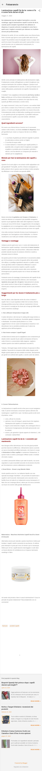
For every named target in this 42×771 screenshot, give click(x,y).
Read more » (35, 701)
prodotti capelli (14, 626)
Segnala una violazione (21, 767)
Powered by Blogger (21, 763)
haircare (4, 626)
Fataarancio (12, 4)
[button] (39, 10)
